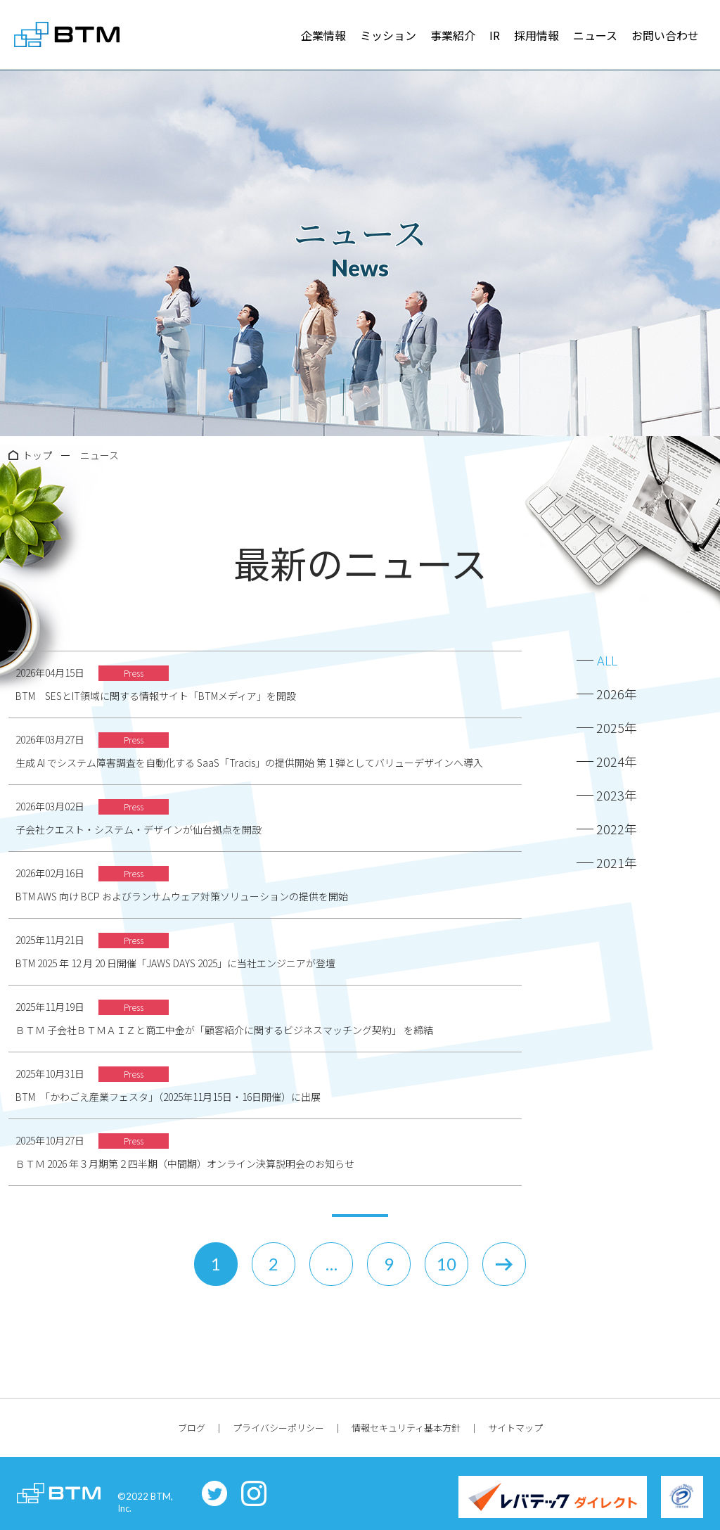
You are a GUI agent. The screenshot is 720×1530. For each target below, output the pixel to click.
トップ (37, 455)
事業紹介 (452, 35)
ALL (607, 660)
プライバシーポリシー (278, 1427)
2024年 (616, 761)
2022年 (616, 829)
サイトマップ (515, 1427)
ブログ (191, 1427)
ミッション (388, 35)
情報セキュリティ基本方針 (406, 1427)
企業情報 (323, 35)
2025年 (616, 727)
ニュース (595, 35)
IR (494, 35)
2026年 (616, 693)
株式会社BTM (67, 35)
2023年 (616, 795)
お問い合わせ (665, 35)
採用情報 (536, 35)
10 (446, 1264)
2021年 (616, 862)
